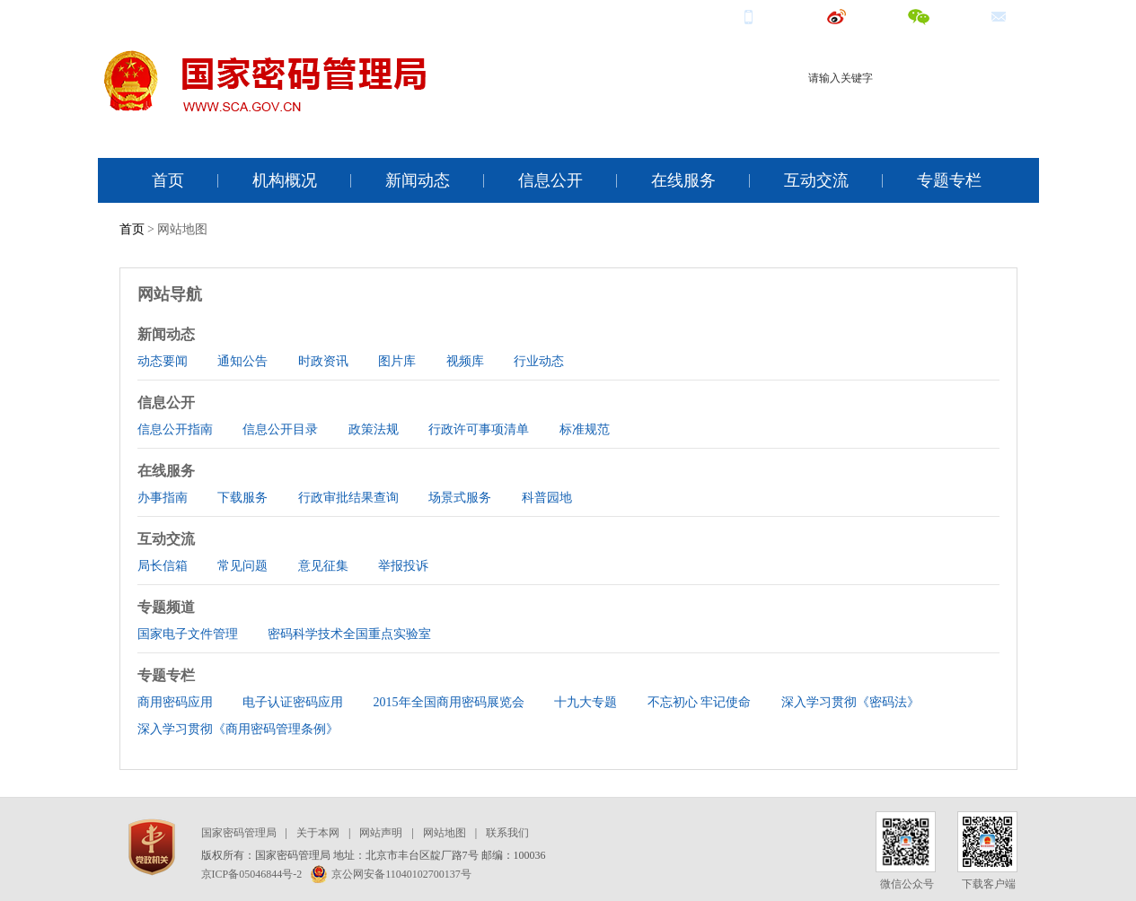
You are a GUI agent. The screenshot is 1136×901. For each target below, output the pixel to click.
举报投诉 (403, 566)
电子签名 (989, 110)
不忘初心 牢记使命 (699, 702)
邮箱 (1015, 15)
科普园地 (547, 497)
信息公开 (550, 180)
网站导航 (169, 294)
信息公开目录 (280, 429)
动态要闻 (162, 361)
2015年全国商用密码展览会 (449, 702)
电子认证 (932, 110)
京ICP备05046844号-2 (252, 874)
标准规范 (584, 429)
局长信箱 (162, 566)
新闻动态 (417, 180)
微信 (935, 15)
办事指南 (162, 497)
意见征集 (323, 566)
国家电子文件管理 (187, 634)
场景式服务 (459, 497)
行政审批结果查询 (348, 497)
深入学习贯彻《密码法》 (850, 702)
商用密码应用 (175, 702)
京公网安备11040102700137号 (391, 874)
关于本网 (317, 833)
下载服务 (242, 497)
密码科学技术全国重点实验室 (349, 634)
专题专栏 (949, 180)
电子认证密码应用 (292, 702)
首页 (168, 180)
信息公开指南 (175, 429)
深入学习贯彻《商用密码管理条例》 (238, 729)
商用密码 (874, 110)
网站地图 (444, 833)
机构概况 (284, 180)
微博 (853, 15)
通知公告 (242, 361)
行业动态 (539, 361)
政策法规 (373, 429)
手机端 (771, 15)
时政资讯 (323, 361)
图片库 (397, 361)
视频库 (465, 361)
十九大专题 (585, 702)
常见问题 (242, 566)
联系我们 (507, 833)
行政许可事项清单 (478, 429)
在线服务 (683, 180)
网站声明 (380, 833)
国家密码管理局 (239, 833)
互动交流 (816, 180)
